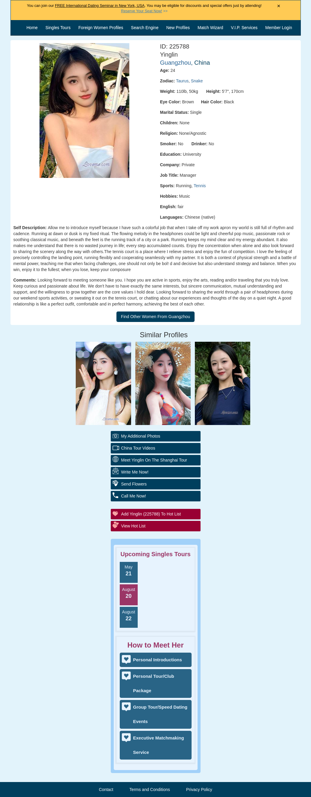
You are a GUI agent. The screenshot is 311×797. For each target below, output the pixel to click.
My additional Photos (140, 436)
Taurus (182, 80)
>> (144, 11)
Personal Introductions (157, 659)
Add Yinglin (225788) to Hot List (151, 514)
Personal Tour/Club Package (153, 683)
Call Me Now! (133, 496)
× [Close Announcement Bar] (278, 6)
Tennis (200, 185)
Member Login (278, 27)
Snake (197, 80)
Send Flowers (134, 484)
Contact (106, 789)
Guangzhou (175, 62)
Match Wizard (210, 27)
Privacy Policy (199, 789)
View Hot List (133, 526)
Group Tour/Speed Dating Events (160, 714)
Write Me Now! (135, 472)
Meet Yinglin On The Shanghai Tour (154, 460)
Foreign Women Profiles (100, 27)
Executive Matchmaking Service (158, 745)
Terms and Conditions (149, 789)
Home (32, 27)
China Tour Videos (138, 448)
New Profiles (178, 27)
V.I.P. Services (244, 27)
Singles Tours (58, 27)
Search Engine (145, 27)
